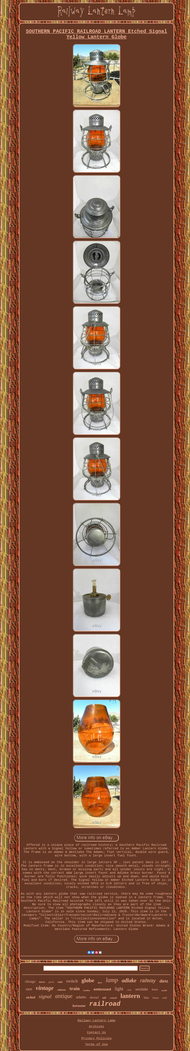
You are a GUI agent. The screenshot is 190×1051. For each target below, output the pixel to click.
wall (164, 997)
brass (156, 997)
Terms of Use (96, 1044)
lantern (130, 995)
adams (81, 997)
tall (104, 997)
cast (60, 981)
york (51, 982)
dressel (94, 997)
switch (72, 981)
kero (42, 982)
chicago (30, 981)
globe (87, 980)
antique (63, 996)
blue (146, 997)
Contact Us (96, 1032)
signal (45, 996)
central (113, 997)
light (119, 988)
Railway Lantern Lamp (96, 1020)
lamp (112, 980)
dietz (163, 981)
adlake (129, 980)
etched (30, 997)
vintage (45, 988)
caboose (61, 989)
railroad (104, 1004)
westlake (141, 989)
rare (29, 989)
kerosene (79, 1006)
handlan (86, 990)
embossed (102, 989)
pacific (164, 990)
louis (155, 989)
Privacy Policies (96, 1038)
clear (129, 990)
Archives (96, 1026)
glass (100, 982)
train (75, 988)
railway (148, 980)
